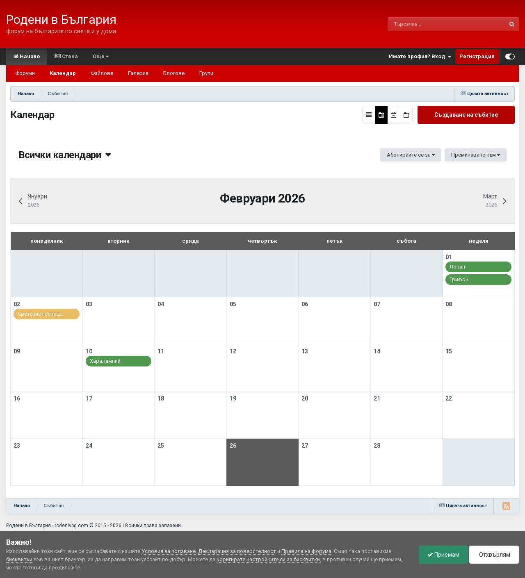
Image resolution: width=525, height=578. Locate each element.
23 (17, 445)
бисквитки (19, 559)
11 (161, 351)
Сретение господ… (41, 314)
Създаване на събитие (466, 115)
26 (233, 445)
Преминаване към (475, 155)
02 (17, 304)
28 (377, 445)
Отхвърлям (494, 554)
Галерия (138, 73)
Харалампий (105, 361)
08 (448, 304)
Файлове (102, 73)
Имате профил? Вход (420, 56)
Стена (66, 56)
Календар (63, 73)
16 (17, 398)
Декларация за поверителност (237, 551)
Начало (27, 56)
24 (89, 445)
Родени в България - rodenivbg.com (47, 525)
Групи (206, 73)
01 (448, 257)
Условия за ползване (169, 551)
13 (304, 351)
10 (89, 351)
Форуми (25, 73)
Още (101, 56)
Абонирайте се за (411, 155)
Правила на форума (306, 551)
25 (161, 445)
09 (17, 351)
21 (377, 398)
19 (233, 398)
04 (161, 304)
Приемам (443, 554)
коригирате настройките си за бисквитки (268, 559)
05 (233, 304)
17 (89, 398)
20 (304, 398)
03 (89, 304)
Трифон (459, 279)
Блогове (174, 73)
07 (377, 304)
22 (448, 398)
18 (161, 398)
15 (448, 351)
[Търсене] (428, 24)
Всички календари (64, 155)
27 (304, 445)
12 (233, 351)
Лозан (457, 267)
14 (377, 351)
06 (304, 304)
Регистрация (477, 56)
